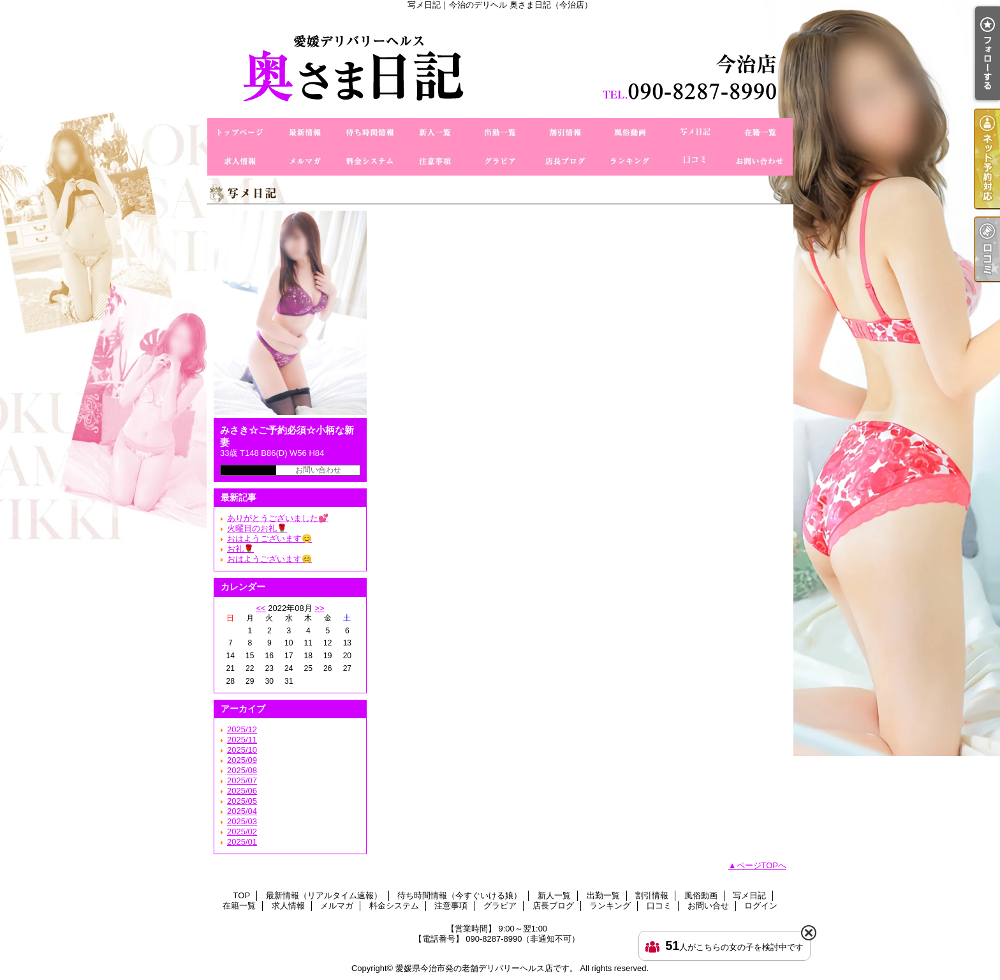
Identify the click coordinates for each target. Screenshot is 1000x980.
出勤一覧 (500, 132)
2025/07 (242, 780)
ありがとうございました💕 (277, 518)
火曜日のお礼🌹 (257, 528)
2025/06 (242, 790)
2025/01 (242, 842)
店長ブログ (565, 161)
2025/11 (242, 739)
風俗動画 (630, 132)
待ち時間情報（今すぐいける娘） (369, 132)
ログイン (760, 905)
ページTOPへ (762, 865)
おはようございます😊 (269, 538)
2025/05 (242, 801)
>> (319, 608)
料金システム (369, 161)
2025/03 (242, 821)
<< (260, 608)
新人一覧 (434, 132)
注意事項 (434, 161)
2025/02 (242, 831)
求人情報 (239, 161)
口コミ (695, 161)
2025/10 (242, 750)
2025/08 (242, 770)
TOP (239, 132)
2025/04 (242, 811)
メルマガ (304, 161)
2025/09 (242, 760)
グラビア (500, 161)
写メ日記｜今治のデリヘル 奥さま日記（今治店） (500, 64)
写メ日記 (695, 132)
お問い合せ (760, 161)
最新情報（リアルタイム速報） (304, 132)
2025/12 (242, 729)
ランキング (630, 161)
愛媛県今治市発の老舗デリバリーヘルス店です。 (486, 968)
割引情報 (565, 132)
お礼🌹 (240, 549)
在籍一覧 (760, 132)
